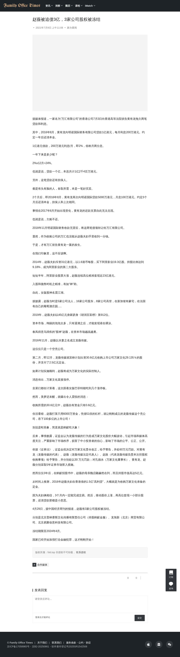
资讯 (47, 5)
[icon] (148, 644)
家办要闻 (72, 27)
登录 (37, 617)
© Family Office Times (20, 642)
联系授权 (80, 552)
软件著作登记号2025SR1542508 (69, 646)
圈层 (67, 5)
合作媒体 (42, 564)
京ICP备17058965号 (18, 646)
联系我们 (57, 642)
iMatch (89, 5)
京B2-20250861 (40, 646)
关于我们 (42, 642)
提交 (140, 618)
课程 (77, 5)
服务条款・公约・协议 (78, 642)
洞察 (57, 5)
